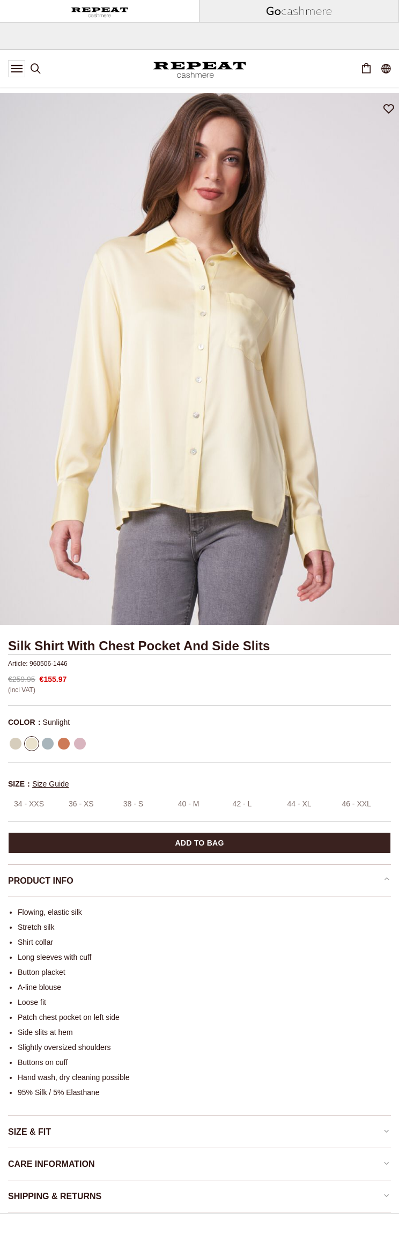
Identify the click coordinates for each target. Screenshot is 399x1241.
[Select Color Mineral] (47, 743)
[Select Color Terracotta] (63, 743)
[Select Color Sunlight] (31, 743)
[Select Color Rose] (79, 743)
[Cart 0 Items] (366, 69)
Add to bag (199, 843)
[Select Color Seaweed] (15, 743)
